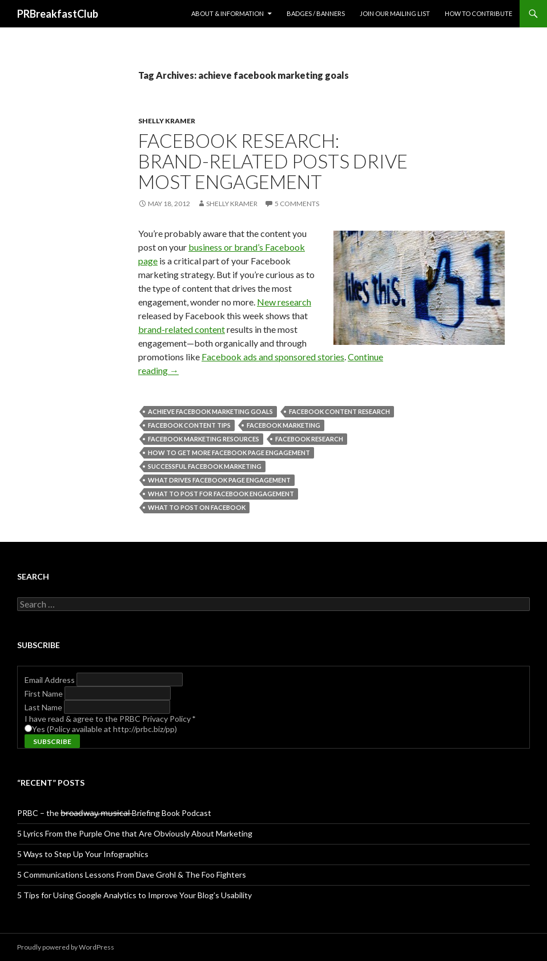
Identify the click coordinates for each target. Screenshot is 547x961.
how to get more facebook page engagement (229, 452)
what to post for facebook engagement (221, 493)
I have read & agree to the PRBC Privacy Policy (110, 718)
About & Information (227, 13)
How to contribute (478, 13)
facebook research (309, 439)
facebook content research (339, 411)
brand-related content (181, 329)
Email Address (51, 680)
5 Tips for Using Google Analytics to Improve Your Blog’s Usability (134, 895)
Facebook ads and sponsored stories (273, 356)
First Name (45, 693)
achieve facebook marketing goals (210, 411)
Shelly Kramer (166, 120)
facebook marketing (283, 425)
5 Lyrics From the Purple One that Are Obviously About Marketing (134, 833)
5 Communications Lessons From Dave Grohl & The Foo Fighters (131, 874)
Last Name (44, 707)
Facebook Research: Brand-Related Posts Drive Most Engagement (273, 161)
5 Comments (297, 203)
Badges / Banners (316, 13)
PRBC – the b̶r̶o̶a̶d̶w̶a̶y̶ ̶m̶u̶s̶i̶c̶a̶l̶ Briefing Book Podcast (114, 813)
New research (284, 301)
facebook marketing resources (203, 439)
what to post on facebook (197, 507)
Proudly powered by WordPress (65, 947)
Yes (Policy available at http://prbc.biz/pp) (104, 729)
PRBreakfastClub (57, 13)
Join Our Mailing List (395, 13)
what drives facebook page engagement (219, 480)
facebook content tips (189, 425)
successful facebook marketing (205, 466)
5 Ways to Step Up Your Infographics (82, 854)
